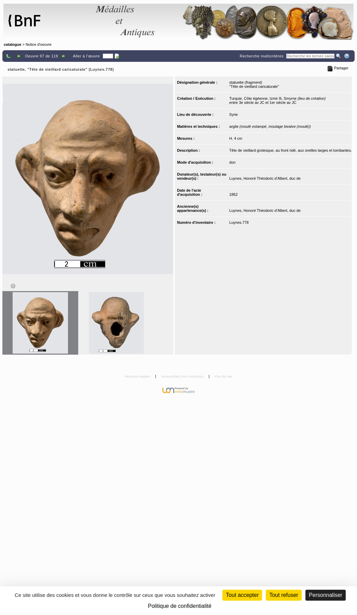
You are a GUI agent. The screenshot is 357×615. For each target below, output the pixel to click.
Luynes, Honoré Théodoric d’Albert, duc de (265, 178)
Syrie (233, 114)
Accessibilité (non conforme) (183, 376)
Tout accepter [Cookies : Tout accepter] (242, 595)
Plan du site (223, 376)
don (232, 162)
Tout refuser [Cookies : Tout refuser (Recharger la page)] (283, 595)
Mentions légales (138, 376)
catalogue (12, 44)
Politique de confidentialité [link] (179, 606)
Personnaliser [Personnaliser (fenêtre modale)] (325, 595)
